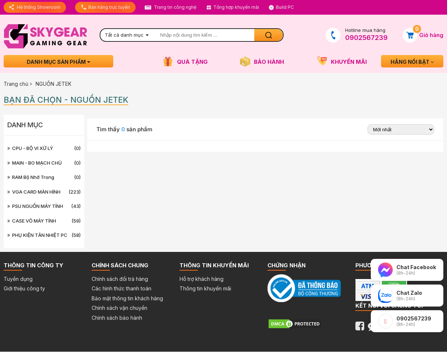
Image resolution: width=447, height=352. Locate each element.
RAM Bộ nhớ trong (44, 177)
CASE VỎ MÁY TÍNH (44, 221)
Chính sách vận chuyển (119, 308)
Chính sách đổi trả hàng (120, 279)
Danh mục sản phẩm (58, 62)
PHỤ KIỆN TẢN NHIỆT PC (44, 235)
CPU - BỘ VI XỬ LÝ (44, 148)
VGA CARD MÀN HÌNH (44, 192)
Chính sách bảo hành (117, 318)
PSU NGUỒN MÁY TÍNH (44, 206)
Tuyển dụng (18, 279)
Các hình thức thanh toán (121, 288)
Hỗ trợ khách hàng (202, 279)
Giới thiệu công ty (24, 288)
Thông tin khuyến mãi (205, 288)
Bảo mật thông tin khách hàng (127, 298)
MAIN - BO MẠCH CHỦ (44, 163)
